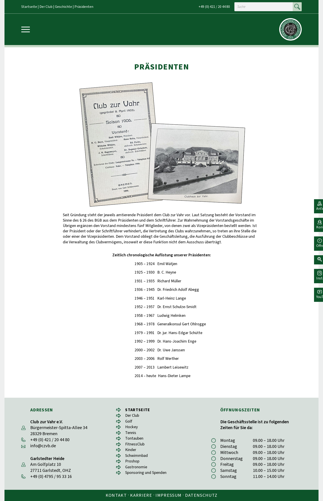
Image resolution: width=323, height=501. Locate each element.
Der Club (45, 6)
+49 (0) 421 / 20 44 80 (214, 6)
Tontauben (135, 440)
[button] (317, 255)
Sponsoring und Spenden (148, 476)
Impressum (168, 495)
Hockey (132, 428)
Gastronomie (137, 470)
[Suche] (297, 6)
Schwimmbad (138, 458)
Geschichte (63, 6)
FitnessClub (136, 446)
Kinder (131, 452)
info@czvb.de (43, 446)
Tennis (131, 434)
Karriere (141, 495)
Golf (129, 422)
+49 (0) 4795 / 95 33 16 (51, 476)
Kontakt (116, 495)
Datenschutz (201, 495)
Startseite (29, 6)
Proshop (133, 464)
